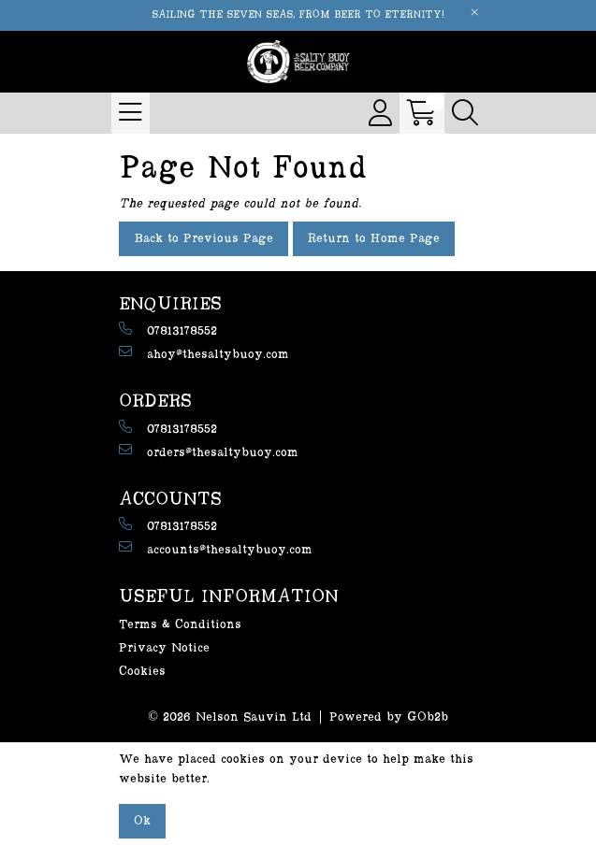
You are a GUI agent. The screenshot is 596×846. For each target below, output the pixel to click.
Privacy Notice (164, 647)
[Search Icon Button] (465, 113)
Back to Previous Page (203, 238)
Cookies (142, 671)
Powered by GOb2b (388, 717)
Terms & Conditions (180, 624)
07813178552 (168, 329)
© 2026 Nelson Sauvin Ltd (230, 717)
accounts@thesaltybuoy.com (216, 548)
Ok (142, 820)
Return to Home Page (374, 238)
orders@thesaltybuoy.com (208, 451)
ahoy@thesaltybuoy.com (204, 353)
